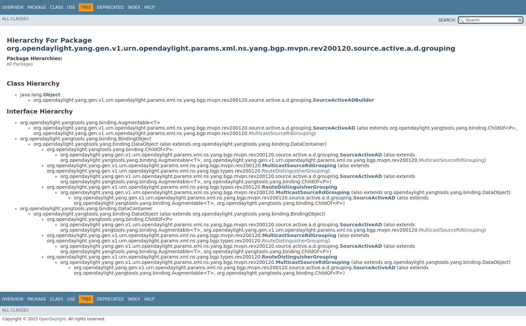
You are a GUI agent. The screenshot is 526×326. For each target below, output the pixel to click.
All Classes (15, 18)
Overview (12, 7)
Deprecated (110, 7)
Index (134, 7)
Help (149, 7)
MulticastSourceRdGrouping (281, 133)
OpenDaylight (52, 319)
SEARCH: (447, 20)
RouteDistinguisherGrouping (295, 171)
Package (37, 7)
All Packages (20, 63)
